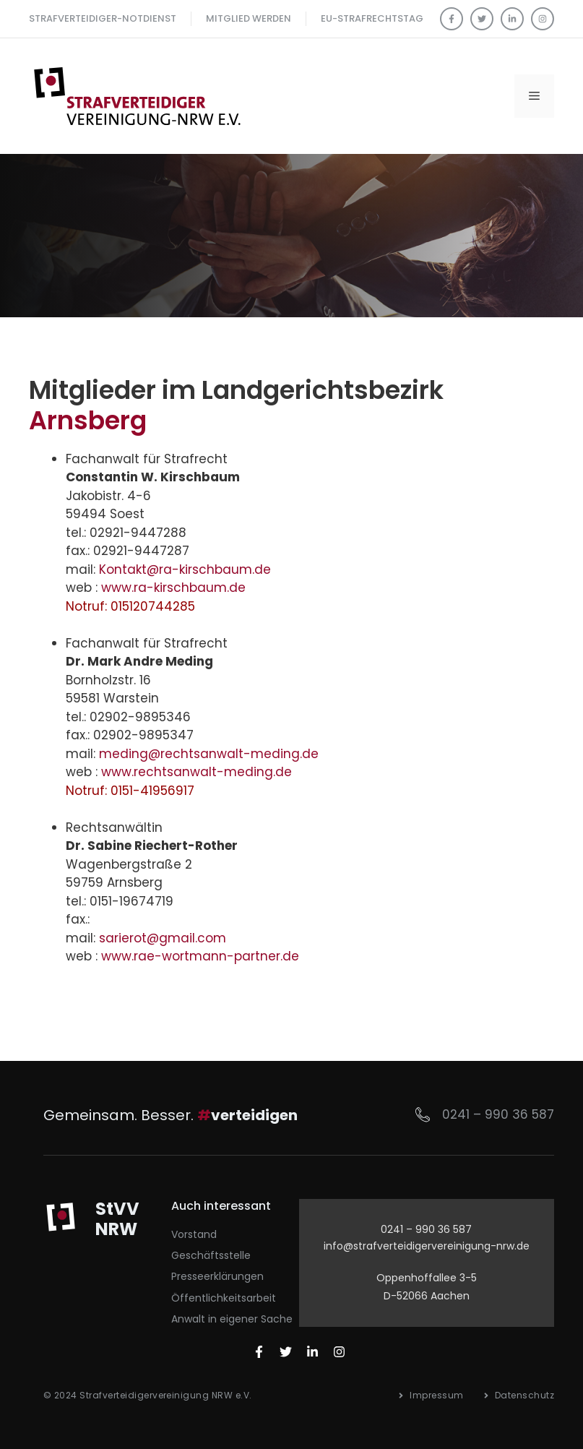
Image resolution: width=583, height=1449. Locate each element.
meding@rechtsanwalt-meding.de (209, 753)
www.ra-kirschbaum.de (173, 587)
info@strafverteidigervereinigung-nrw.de (427, 1246)
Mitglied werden (248, 18)
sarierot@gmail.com (162, 938)
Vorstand (194, 1234)
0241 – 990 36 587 (498, 1114)
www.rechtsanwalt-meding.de (196, 772)
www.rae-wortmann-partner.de (200, 956)
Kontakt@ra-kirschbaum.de (185, 569)
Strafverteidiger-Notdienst (102, 18)
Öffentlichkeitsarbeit (223, 1298)
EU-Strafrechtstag (372, 18)
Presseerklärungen (217, 1276)
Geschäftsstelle (211, 1255)
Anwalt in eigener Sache (232, 1319)
